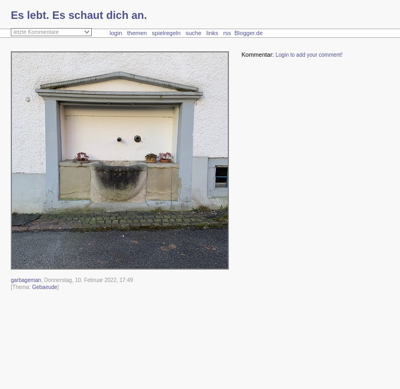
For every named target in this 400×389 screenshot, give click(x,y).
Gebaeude (44, 287)
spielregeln (166, 33)
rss (227, 33)
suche (193, 33)
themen (137, 33)
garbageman (26, 280)
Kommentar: (257, 54)
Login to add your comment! (308, 55)
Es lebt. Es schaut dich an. (79, 15)
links (212, 33)
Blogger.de (254, 33)
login (116, 33)
